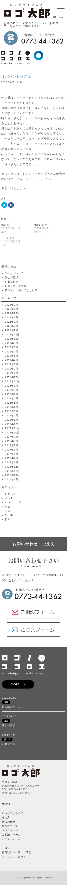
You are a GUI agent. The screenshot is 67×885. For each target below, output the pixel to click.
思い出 (9, 515)
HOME (6, 803)
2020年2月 (11, 330)
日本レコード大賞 (15, 286)
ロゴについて (13, 502)
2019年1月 (11, 372)
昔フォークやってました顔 (21, 290)
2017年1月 (11, 462)
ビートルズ (8, 237)
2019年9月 (11, 343)
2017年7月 (11, 445)
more (15, 684)
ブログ (6, 847)
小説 (7, 510)
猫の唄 (5, 224)
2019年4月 (11, 360)
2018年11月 (12, 381)
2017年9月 (11, 436)
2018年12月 (12, 377)
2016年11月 (12, 471)
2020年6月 (11, 326)
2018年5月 (11, 402)
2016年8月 (11, 479)
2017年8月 (11, 441)
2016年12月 (12, 466)
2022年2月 (11, 304)
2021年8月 (11, 317)
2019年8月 (11, 347)
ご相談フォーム (11, 834)
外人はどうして (14, 273)
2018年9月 (11, 385)
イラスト (10, 498)
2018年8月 (11, 389)
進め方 (6, 817)
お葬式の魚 (11, 281)
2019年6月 (11, 355)
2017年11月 (12, 428)
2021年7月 (11, 321)
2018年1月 (11, 419)
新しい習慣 (11, 277)
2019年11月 (12, 338)
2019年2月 (11, 368)
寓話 (7, 506)
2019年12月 (12, 334)
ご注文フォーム (11, 838)
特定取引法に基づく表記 (16, 852)
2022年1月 (11, 308)
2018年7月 (11, 394)
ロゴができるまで (12, 813)
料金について (10, 826)
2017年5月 (11, 453)
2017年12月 (12, 424)
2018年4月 (11, 407)
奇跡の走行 (40, 224)
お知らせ (10, 493)
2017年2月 (11, 458)
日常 (19, 82)
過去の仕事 (8, 821)
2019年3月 (11, 364)
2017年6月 (11, 449)
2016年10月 (12, 475)
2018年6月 (11, 398)
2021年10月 (12, 313)
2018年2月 (11, 415)
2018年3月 (11, 411)
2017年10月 (12, 432)
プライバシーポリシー (15, 857)
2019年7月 (11, 351)
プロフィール (10, 830)
